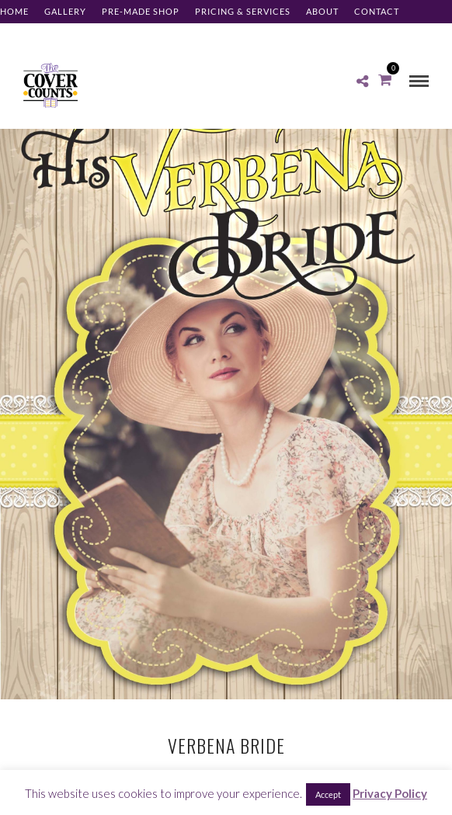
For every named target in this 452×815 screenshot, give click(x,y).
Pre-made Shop (140, 11)
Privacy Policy (390, 793)
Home (14, 11)
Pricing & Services (242, 11)
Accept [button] (328, 794)
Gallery (65, 11)
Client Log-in (35, 34)
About (322, 11)
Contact (376, 11)
